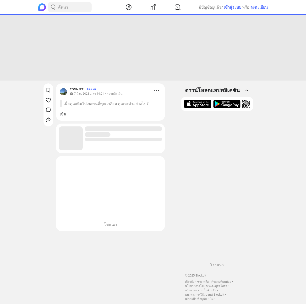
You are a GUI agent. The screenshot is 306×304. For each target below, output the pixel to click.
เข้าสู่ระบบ (232, 7)
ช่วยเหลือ (203, 282)
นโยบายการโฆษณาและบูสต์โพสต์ (206, 286)
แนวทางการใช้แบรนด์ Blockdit (204, 295)
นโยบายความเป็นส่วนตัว (200, 290)
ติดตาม (91, 89)
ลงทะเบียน (259, 7)
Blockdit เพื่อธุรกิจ (196, 299)
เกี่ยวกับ (190, 282)
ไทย (212, 299)
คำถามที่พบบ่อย (221, 282)
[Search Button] (53, 7)
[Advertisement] (153, 48)
